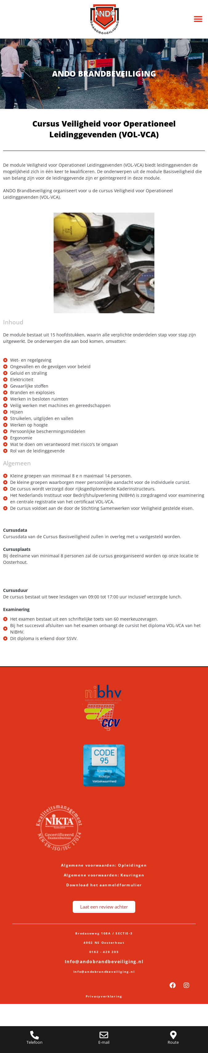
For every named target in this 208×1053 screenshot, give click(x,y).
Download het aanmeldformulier (104, 885)
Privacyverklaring (104, 996)
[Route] (173, 1035)
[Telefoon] (34, 1035)
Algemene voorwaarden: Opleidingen (104, 865)
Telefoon (35, 1042)
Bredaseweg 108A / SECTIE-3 (104, 933)
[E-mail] (104, 1035)
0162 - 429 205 (104, 952)
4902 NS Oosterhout (104, 942)
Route (173, 1042)
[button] (198, 19)
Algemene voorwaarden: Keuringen (104, 875)
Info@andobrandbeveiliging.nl (104, 961)
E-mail (103, 1042)
